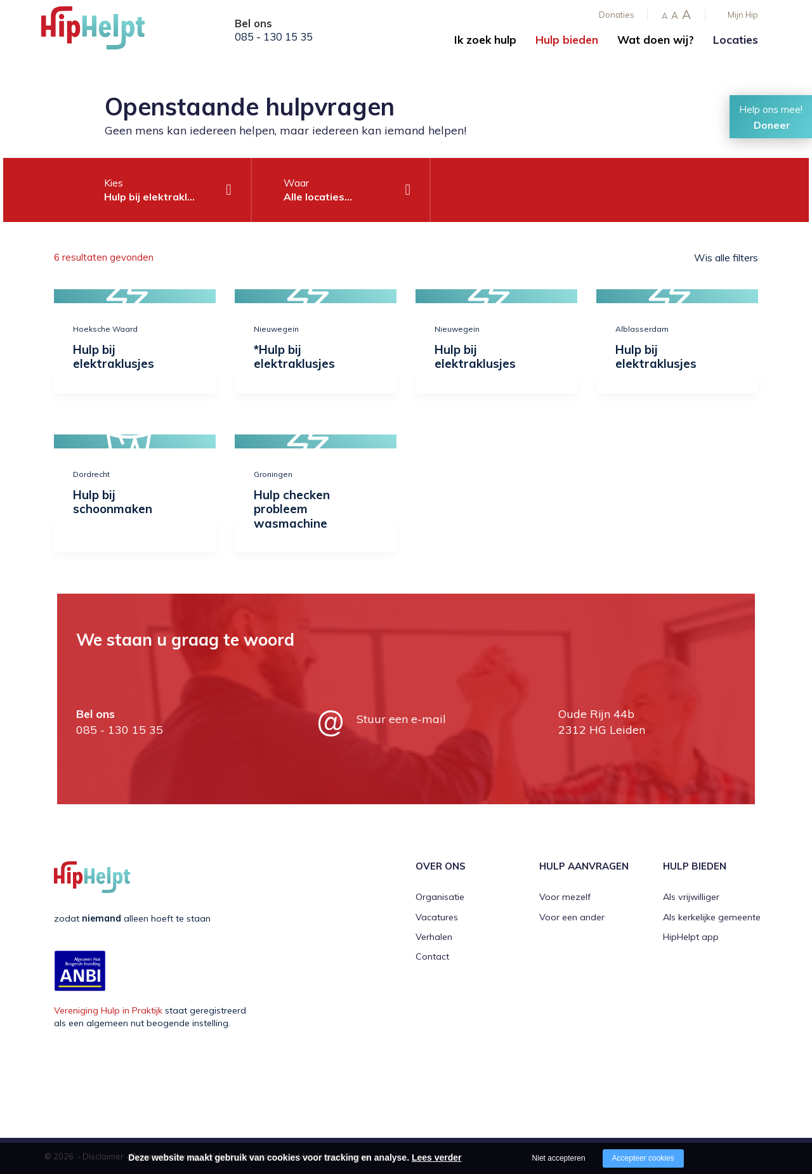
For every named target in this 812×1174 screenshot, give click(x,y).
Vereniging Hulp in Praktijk (108, 1010)
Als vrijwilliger (691, 897)
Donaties (616, 15)
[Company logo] (104, 31)
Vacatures (437, 917)
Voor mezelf (565, 897)
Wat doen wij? (655, 39)
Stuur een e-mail (401, 719)
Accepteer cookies (643, 1158)
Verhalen (434, 936)
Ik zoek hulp (485, 39)
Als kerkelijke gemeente (712, 917)
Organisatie (440, 897)
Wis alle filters (726, 257)
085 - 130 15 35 (274, 36)
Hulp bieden (566, 39)
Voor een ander (572, 917)
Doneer (772, 125)
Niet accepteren (559, 1158)
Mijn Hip (743, 15)
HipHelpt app (691, 936)
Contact (432, 956)
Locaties (735, 39)
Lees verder (437, 1157)
